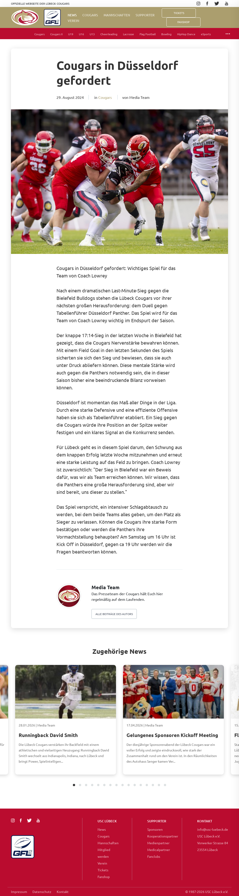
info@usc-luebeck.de (212, 829)
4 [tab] (92, 785)
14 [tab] (153, 785)
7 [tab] (110, 785)
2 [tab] (80, 785)
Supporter (145, 15)
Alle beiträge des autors (114, 614)
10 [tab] (129, 785)
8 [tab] (117, 785)
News (72, 15)
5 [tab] (98, 785)
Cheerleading (108, 34)
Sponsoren (155, 829)
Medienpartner (158, 843)
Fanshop (104, 877)
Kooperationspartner (162, 836)
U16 (81, 34)
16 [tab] (165, 785)
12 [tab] (141, 785)
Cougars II (56, 34)
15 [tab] (159, 785)
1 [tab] (74, 785)
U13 (92, 34)
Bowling (166, 34)
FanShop (183, 22)
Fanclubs (153, 856)
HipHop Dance (186, 34)
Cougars (90, 15)
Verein (73, 20)
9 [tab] (123, 785)
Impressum (19, 891)
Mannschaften (117, 15)
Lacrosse (128, 34)
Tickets (179, 13)
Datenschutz (41, 891)
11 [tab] (135, 785)
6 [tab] (104, 785)
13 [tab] (147, 785)
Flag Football (148, 34)
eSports (206, 34)
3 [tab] (86, 785)
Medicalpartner (158, 850)
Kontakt (63, 891)
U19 (70, 34)
